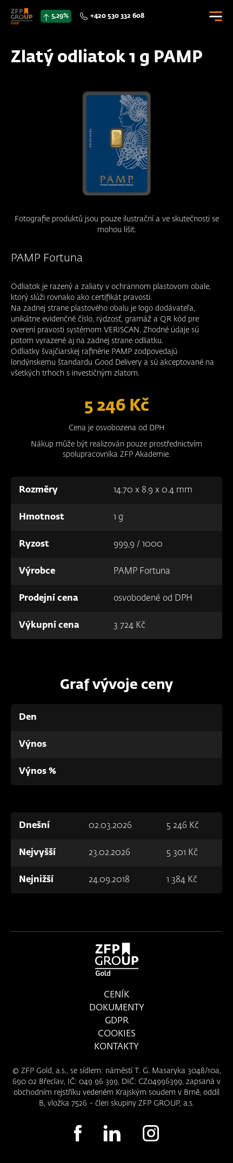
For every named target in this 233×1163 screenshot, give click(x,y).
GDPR (117, 1021)
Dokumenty (116, 1008)
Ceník (116, 995)
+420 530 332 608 (117, 16)
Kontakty (116, 1047)
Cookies (117, 1034)
